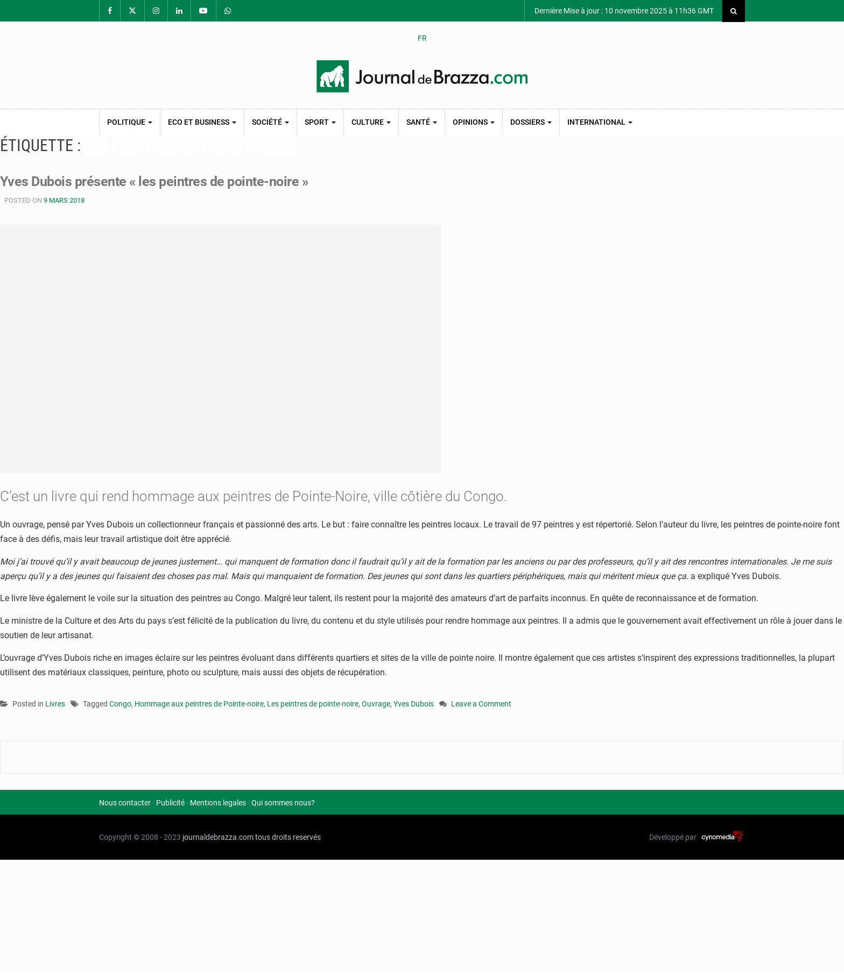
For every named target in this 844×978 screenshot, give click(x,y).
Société (270, 122)
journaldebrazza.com (218, 836)
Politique (129, 122)
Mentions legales (218, 802)
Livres (55, 703)
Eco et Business (202, 122)
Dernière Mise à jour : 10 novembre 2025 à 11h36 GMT (623, 10)
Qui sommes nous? (283, 802)
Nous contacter (125, 802)
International (599, 122)
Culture (371, 122)
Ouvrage (376, 703)
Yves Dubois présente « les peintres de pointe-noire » (159, 181)
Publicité (170, 802)
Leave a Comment (481, 704)
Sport (320, 122)
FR (422, 38)
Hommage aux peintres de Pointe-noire (199, 703)
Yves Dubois (413, 703)
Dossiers (531, 122)
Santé (421, 122)
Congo (120, 703)
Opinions (474, 122)
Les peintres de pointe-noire (312, 703)
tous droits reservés (288, 836)
